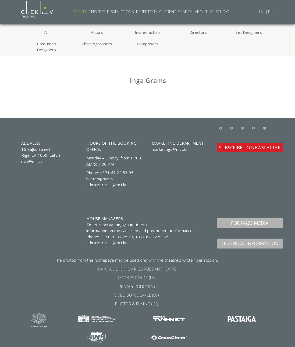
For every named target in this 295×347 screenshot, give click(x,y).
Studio (222, 11)
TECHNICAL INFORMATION (250, 243)
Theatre (97, 11)
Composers (147, 43)
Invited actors (148, 32)
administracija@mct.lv (106, 242)
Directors (198, 32)
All (46, 32)
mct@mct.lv (32, 161)
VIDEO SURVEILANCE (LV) (136, 295)
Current (167, 11)
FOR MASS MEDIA (249, 223)
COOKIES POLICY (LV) (137, 277)
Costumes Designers (46, 47)
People (80, 11)
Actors (97, 32)
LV (262, 11)
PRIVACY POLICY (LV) (137, 286)
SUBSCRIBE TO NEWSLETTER (249, 147)
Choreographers (97, 43)
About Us (204, 11)
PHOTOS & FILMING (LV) (136, 303)
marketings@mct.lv (169, 149)
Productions (120, 11)
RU (270, 11)
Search (185, 11)
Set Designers (249, 32)
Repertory (146, 11)
